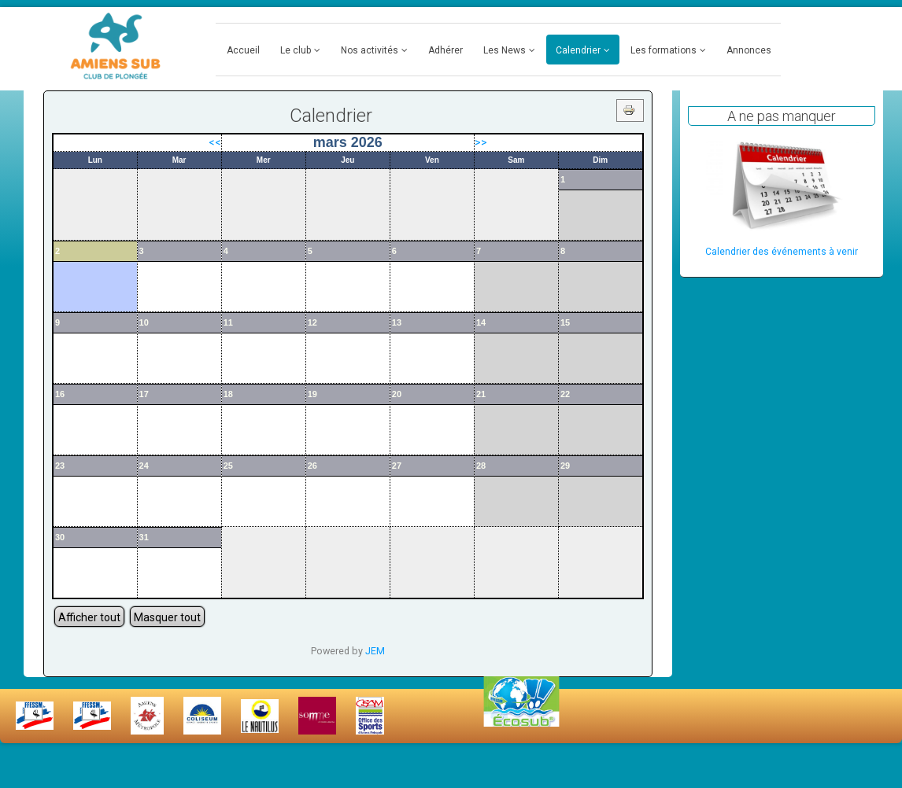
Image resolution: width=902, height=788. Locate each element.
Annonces (748, 50)
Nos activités (369, 50)
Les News (504, 50)
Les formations (663, 50)
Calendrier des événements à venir (781, 251)
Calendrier (578, 50)
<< (215, 142)
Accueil (243, 50)
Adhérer (445, 50)
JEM (375, 651)
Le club (295, 50)
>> (481, 142)
